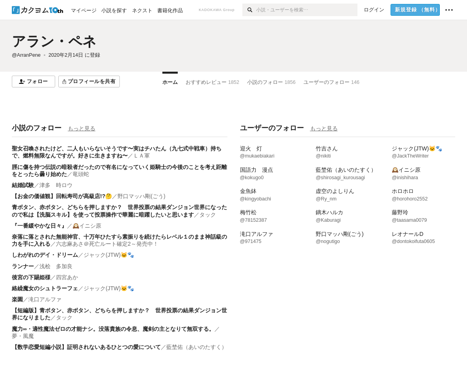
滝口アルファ (44, 299)
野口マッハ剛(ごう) (141, 196)
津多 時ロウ (56, 185)
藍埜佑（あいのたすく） (196, 347)
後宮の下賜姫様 (31, 277)
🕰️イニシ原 (87, 226)
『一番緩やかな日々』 (39, 226)
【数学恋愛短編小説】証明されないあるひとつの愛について (86, 347)
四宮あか (67, 277)
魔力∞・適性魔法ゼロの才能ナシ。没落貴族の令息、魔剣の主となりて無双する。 (113, 329)
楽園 (17, 299)
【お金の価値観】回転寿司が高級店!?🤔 (62, 196)
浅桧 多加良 (56, 266)
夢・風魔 (23, 336)
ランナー (23, 266)
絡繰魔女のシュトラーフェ (45, 288)
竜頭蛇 (81, 174)
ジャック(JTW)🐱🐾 (109, 255)
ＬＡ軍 (141, 155)
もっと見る (81, 128)
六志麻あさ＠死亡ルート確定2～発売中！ (107, 244)
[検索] (249, 10)
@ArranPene (26, 55)
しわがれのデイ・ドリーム (45, 255)
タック (207, 214)
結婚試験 (23, 185)
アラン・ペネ (54, 41)
